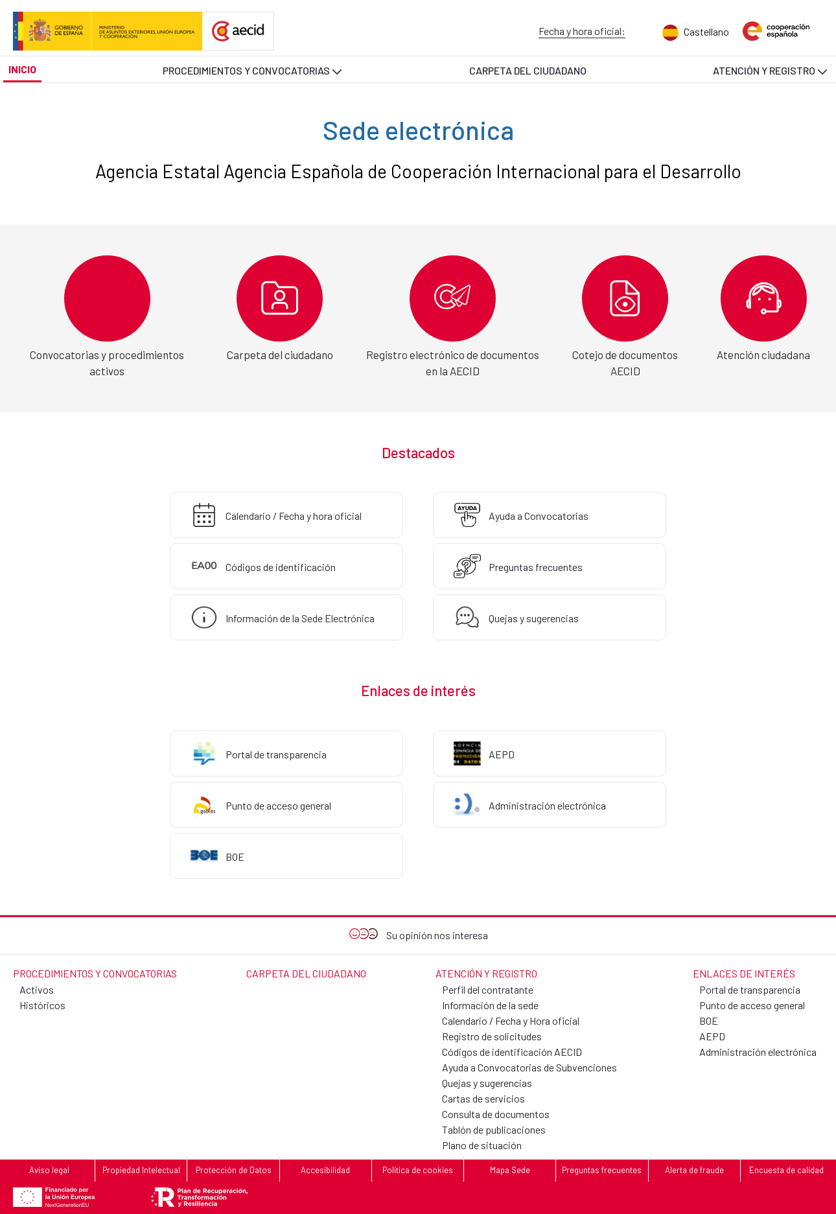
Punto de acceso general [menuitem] (752, 1005)
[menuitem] (688, 32)
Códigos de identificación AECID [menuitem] (512, 1051)
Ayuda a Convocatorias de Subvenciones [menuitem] (529, 1067)
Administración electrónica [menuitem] (758, 1051)
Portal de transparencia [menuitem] (749, 989)
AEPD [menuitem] (712, 1036)
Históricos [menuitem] (42, 1005)
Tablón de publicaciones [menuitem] (494, 1129)
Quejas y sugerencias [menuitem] (487, 1083)
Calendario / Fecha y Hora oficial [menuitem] (510, 1020)
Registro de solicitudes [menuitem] (492, 1036)
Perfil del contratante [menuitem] (487, 989)
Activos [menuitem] (36, 989)
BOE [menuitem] (708, 1020)
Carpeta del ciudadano (280, 354)
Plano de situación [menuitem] (482, 1145)
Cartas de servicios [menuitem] (483, 1098)
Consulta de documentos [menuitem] (496, 1114)
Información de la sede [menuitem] (490, 1005)
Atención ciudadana (763, 354)
